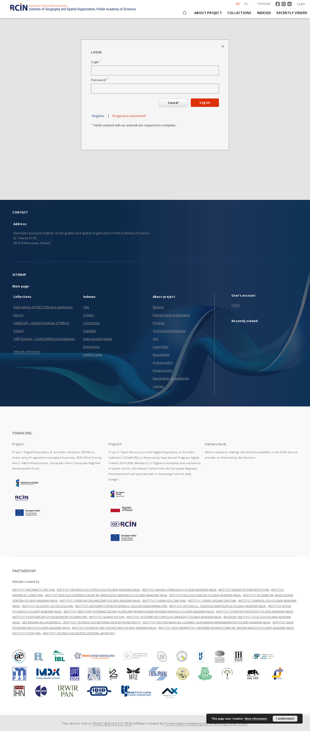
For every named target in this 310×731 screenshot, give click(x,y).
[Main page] (184, 13)
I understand (285, 718)
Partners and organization (171, 315)
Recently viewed (291, 13)
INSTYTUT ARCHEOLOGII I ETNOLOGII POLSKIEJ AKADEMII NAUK (98, 589)
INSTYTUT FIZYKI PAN (26, 633)
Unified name (92, 355)
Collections (239, 13)
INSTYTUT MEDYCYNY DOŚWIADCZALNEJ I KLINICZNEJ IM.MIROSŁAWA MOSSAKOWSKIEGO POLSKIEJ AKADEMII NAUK (139, 611)
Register (98, 116)
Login (301, 4)
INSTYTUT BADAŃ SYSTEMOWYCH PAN (244, 589)
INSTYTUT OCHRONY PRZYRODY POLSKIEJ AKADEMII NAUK (254, 611)
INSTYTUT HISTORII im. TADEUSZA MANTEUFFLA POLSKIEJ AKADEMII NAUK (218, 606)
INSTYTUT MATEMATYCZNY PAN (33, 589)
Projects (158, 323)
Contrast (264, 3)
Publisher (90, 331)
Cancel (173, 103)
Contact (158, 386)
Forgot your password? (129, 116)
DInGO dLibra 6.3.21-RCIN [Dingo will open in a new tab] (112, 723)
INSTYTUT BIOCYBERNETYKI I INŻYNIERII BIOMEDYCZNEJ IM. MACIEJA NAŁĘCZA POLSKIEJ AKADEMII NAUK (226, 628)
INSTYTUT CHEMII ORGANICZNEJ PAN (212, 600)
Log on (205, 102)
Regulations (161, 355)
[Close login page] (223, 46)
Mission (158, 307)
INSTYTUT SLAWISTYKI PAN (107, 617)
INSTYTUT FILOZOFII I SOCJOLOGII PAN (48, 606)
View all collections (26, 352)
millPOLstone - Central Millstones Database (44, 339)
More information (256, 718)
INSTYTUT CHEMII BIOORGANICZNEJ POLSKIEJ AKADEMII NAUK (100, 600)
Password (99, 80)
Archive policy (163, 362)
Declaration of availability (171, 378)
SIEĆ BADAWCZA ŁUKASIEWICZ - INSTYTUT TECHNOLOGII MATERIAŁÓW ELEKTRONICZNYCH (81, 622)
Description (91, 347)
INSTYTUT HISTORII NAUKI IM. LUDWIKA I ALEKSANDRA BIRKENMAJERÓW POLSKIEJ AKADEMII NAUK (207, 622)
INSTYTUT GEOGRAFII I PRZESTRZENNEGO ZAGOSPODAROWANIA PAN (121, 606)
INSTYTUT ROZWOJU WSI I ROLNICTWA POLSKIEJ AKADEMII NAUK (114, 628)
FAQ (156, 339)
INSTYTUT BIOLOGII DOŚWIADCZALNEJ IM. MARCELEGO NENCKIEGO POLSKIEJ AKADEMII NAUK (106, 595)
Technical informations (169, 331)
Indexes (264, 13)
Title (86, 307)
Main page (20, 286)
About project (208, 13)
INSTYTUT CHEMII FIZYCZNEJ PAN (164, 600)
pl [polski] (246, 3)
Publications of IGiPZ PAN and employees (43, 307)
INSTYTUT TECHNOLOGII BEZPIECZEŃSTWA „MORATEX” (79, 633)
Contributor (91, 323)
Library (18, 315)
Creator (88, 315)
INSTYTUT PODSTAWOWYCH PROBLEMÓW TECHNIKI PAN (50, 617)
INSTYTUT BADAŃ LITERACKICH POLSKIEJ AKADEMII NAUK (179, 589)
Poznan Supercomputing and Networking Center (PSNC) (206, 723)
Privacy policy (162, 370)
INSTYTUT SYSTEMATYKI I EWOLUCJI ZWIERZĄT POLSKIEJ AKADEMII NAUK (174, 617)
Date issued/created (97, 339)
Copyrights (160, 347)
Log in (236, 305)
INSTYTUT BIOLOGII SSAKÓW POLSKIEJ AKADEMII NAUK (205, 595)
